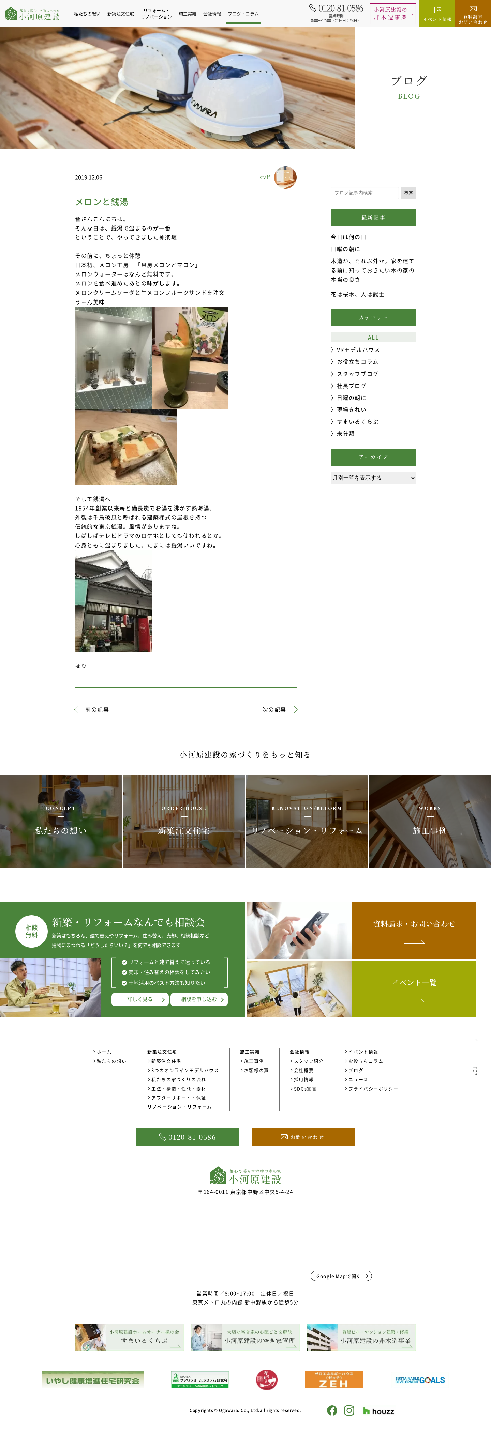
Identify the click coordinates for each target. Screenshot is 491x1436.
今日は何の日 (349, 237)
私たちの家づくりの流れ (178, 1079)
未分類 (346, 433)
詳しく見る (140, 999)
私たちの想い (91, 13)
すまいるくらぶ (358, 421)
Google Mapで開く (338, 1276)
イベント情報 (363, 1051)
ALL (373, 337)
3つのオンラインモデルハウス (185, 1070)
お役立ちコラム (358, 361)
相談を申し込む (199, 999)
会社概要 (304, 1070)
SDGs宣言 (305, 1088)
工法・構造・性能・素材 (178, 1088)
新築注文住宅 (166, 1061)
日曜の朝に (346, 249)
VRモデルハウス (359, 349)
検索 (408, 192)
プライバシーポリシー (373, 1088)
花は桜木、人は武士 (358, 294)
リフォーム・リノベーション (160, 13)
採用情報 (304, 1079)
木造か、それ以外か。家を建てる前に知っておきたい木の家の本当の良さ (373, 269)
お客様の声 (256, 1070)
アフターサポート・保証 (178, 1097)
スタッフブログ (358, 374)
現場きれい (352, 409)
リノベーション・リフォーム (179, 1106)
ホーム (104, 1051)
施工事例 (254, 1061)
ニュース (358, 1079)
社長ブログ (352, 385)
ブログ (355, 1070)
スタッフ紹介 (309, 1061)
